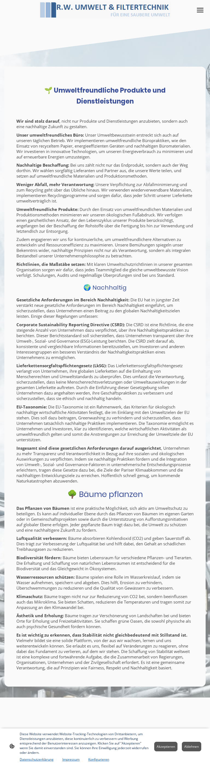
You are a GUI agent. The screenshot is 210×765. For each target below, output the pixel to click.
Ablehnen (191, 746)
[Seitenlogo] (105, 10)
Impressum (71, 759)
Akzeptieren (166, 746)
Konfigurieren (98, 759)
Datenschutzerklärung (37, 759)
